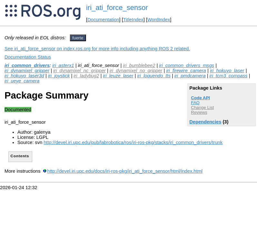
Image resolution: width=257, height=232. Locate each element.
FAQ (195, 102)
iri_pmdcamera (189, 75)
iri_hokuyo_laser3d (24, 75)
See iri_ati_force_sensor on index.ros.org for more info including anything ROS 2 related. (97, 48)
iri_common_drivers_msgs (186, 65)
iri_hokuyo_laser (227, 70)
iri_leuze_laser (118, 75)
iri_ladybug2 (86, 75)
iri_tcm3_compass (228, 75)
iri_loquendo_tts (153, 75)
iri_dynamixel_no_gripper (135, 70)
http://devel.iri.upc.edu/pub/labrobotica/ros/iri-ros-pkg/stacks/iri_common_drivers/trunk (133, 142)
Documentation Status (28, 57)
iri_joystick (59, 75)
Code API (200, 97)
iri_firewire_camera (186, 70)
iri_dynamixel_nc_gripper (79, 70)
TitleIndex (133, 19)
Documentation (103, 19)
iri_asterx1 (63, 65)
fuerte (77, 37)
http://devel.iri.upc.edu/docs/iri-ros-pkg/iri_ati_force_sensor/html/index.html (125, 171)
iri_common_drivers (27, 65)
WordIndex (158, 19)
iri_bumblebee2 (139, 65)
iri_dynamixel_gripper (27, 70)
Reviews (199, 112)
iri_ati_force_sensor (117, 8)
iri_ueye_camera (22, 80)
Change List (202, 107)
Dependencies (205, 121)
